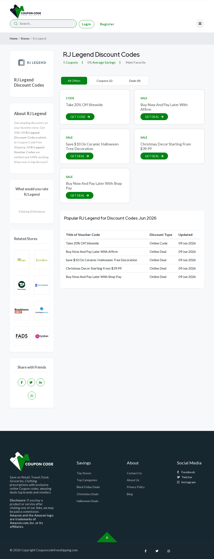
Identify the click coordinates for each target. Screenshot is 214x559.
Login (86, 24)
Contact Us (134, 473)
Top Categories (87, 480)
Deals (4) (134, 80)
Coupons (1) (104, 80)
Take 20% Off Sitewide (84, 105)
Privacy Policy (136, 487)
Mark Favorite (135, 62)
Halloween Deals (87, 501)
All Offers (74, 80)
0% (89, 62)
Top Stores (84, 473)
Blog (130, 494)
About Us (133, 480)
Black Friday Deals (88, 487)
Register (107, 24)
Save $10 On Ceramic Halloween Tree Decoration (92, 146)
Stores (25, 38)
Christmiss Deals (88, 494)
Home (14, 38)
